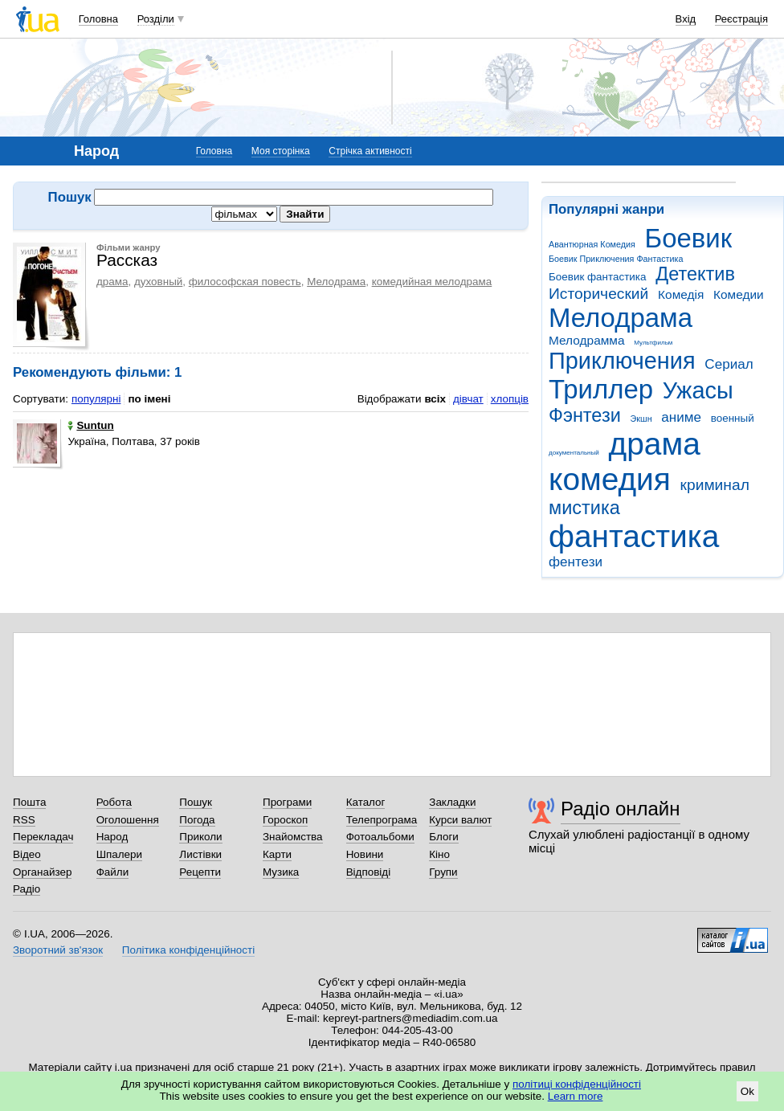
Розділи (155, 19)
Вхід (686, 19)
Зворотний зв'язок (58, 950)
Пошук (195, 802)
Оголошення (127, 820)
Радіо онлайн (620, 808)
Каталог (366, 802)
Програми (287, 802)
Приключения (622, 361)
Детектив (695, 273)
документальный (574, 452)
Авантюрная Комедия (592, 244)
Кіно (439, 854)
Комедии (738, 294)
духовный (158, 282)
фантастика (634, 536)
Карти (277, 854)
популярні (95, 399)
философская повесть (245, 282)
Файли (112, 872)
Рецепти (200, 872)
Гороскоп (285, 820)
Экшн (641, 418)
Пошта (29, 802)
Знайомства (293, 837)
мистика (584, 507)
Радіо (26, 889)
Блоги (444, 837)
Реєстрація (741, 19)
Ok (747, 1091)
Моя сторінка (280, 151)
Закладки (452, 802)
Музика (281, 872)
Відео (27, 854)
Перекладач (43, 837)
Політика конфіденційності (188, 950)
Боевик (689, 238)
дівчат (468, 399)
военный (732, 418)
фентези (575, 562)
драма (654, 444)
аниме (681, 417)
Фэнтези (585, 415)
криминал (714, 484)
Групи (443, 872)
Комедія (681, 294)
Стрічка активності (370, 151)
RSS (24, 820)
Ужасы (698, 390)
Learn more (575, 1096)
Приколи (200, 837)
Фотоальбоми (380, 837)
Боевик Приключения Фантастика (616, 258)
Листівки (200, 854)
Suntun (90, 425)
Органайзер (42, 872)
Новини (365, 854)
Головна (98, 19)
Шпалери (119, 854)
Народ (112, 837)
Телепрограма (382, 820)
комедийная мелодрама (432, 282)
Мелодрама (620, 318)
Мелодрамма (587, 340)
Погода (196, 820)
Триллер (601, 389)
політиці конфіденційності (576, 1084)
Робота (114, 802)
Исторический (598, 293)
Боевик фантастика (597, 277)
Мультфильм (653, 342)
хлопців (510, 399)
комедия (610, 479)
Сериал (728, 364)
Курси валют (460, 820)
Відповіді (368, 872)
